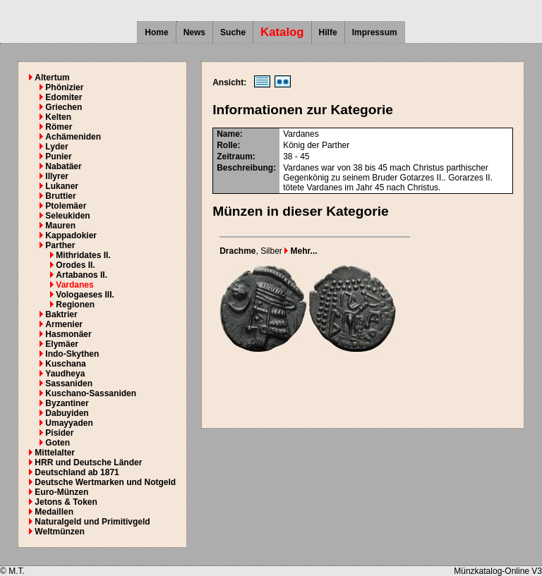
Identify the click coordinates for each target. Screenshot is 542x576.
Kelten (58, 117)
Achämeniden (73, 137)
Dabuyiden (66, 413)
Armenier (64, 324)
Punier (58, 156)
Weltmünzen (59, 532)
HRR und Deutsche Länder (88, 462)
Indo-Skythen (72, 354)
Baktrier (61, 314)
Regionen (75, 305)
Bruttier (60, 196)
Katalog (282, 32)
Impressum (374, 32)
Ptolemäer (65, 206)
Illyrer (56, 176)
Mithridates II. (83, 255)
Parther (60, 245)
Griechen (63, 107)
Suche (233, 32)
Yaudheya (65, 374)
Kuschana (65, 364)
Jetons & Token (66, 502)
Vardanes (74, 285)
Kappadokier (71, 235)
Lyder (56, 147)
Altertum (52, 77)
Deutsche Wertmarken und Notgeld (105, 482)
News (194, 32)
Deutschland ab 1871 (77, 472)
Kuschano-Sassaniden (90, 393)
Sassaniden (68, 383)
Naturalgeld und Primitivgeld (92, 522)
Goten (57, 443)
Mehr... (300, 251)
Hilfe (328, 32)
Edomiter (63, 97)
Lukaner (61, 186)
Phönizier (64, 87)
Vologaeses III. (85, 295)
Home (156, 32)
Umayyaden (68, 423)
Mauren (60, 226)
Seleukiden (67, 216)
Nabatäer (63, 166)
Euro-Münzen (61, 492)
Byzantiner (66, 403)
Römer (58, 127)
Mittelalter (55, 453)
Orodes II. (75, 265)
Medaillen (54, 512)
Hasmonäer (68, 334)
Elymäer (61, 344)
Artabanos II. (81, 275)
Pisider (59, 433)
